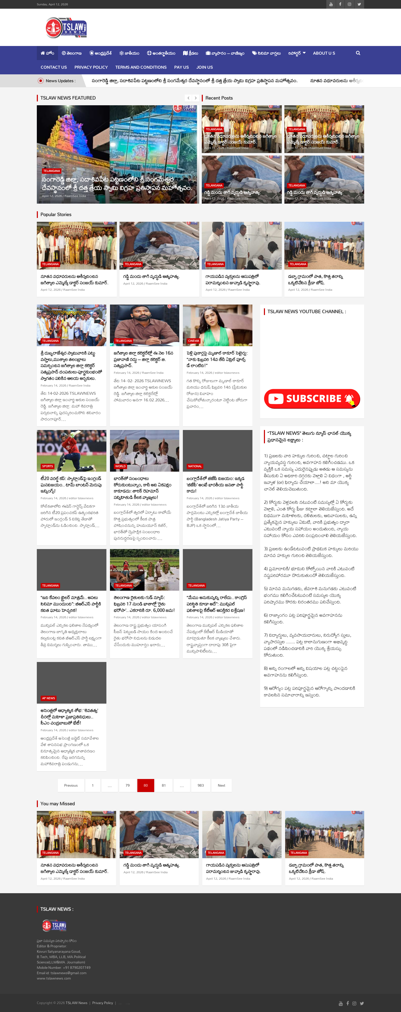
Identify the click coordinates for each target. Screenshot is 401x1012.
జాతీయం (129, 53)
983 (201, 785)
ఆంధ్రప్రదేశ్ (100, 53)
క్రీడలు (190, 53)
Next (221, 785)
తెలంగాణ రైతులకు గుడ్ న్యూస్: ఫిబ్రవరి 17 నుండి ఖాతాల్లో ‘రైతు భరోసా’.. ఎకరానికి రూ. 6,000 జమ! (144, 603)
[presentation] (188, 98)
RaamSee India (75, 195)
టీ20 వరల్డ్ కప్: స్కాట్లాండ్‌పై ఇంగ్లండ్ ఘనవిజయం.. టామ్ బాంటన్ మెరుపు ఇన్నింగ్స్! (71, 484)
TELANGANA (51, 171)
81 (164, 785)
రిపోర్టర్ (294, 53)
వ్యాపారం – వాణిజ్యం (225, 53)
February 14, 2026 (53, 385)
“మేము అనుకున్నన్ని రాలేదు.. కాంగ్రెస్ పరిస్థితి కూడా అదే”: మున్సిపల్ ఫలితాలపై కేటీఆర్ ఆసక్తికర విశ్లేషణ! (217, 603)
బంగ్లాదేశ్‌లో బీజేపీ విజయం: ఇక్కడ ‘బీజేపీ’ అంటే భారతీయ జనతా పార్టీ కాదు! (215, 484)
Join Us (204, 67)
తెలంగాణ (72, 53)
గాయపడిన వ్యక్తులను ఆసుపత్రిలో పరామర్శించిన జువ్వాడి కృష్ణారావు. (233, 279)
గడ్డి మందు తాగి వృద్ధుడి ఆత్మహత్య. (232, 192)
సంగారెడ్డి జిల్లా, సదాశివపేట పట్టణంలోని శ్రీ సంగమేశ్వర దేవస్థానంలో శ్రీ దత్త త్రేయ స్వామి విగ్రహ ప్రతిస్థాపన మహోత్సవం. (204, 80)
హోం (47, 53)
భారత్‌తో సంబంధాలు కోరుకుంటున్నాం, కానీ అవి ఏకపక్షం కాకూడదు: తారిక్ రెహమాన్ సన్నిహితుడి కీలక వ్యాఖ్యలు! (142, 488)
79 (128, 785)
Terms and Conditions (140, 67)
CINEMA (193, 341)
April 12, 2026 (52, 195)
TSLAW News (76, 1002)
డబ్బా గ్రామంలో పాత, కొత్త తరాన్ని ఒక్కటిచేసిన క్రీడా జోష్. (315, 279)
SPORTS (47, 466)
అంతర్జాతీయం (161, 53)
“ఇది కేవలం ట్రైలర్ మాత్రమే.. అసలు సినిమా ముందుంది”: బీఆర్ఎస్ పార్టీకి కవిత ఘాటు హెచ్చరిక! (71, 603)
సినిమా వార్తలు (266, 53)
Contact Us (54, 67)
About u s (324, 53)
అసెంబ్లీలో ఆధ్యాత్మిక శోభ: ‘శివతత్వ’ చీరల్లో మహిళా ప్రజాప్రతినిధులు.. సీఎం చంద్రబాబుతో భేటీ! (69, 716)
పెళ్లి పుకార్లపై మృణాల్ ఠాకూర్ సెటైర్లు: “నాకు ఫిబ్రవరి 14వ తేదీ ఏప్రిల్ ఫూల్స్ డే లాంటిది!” (217, 359)
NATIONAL (195, 466)
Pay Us (181, 67)
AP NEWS (48, 698)
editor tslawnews (227, 372)
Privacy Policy (91, 67)
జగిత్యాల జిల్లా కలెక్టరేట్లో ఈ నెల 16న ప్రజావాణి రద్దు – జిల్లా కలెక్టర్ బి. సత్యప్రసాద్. (143, 359)
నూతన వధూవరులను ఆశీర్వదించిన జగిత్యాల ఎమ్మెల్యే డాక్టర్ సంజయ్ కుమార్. (240, 139)
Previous (71, 785)
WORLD (120, 466)
